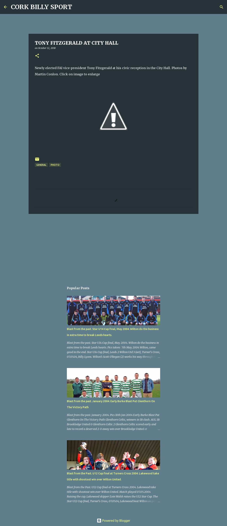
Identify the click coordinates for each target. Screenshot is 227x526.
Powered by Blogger (113, 520)
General (41, 165)
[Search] (77, 7)
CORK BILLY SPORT (41, 7)
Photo (55, 165)
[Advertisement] (113, 247)
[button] (37, 56)
